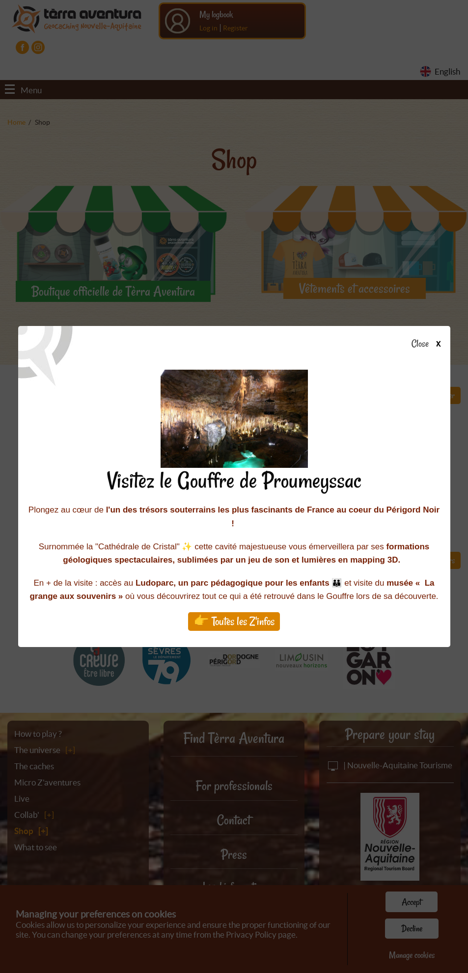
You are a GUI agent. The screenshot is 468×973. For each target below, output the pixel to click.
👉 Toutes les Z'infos (234, 621)
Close (429, 344)
